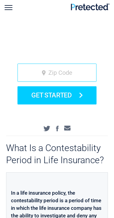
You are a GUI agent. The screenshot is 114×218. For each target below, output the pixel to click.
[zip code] (57, 73)
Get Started (57, 95)
